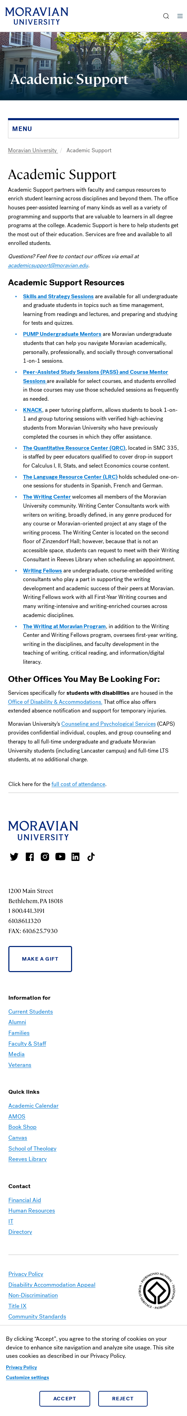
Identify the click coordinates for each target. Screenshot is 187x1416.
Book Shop (22, 1127)
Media (16, 1054)
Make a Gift (40, 958)
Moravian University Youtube (60, 857)
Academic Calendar (33, 1106)
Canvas (17, 1138)
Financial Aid (24, 1200)
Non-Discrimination (33, 1295)
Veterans (19, 1065)
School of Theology (32, 1149)
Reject (123, 1398)
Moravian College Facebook (29, 857)
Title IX (17, 1306)
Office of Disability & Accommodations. (55, 702)
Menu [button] (180, 16)
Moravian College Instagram (45, 857)
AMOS (16, 1117)
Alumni (17, 1022)
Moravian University (33, 150)
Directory (20, 1232)
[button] (166, 16)
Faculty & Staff (27, 1044)
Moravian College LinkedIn (75, 857)
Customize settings (27, 1377)
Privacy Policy (21, 1367)
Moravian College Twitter (14, 857)
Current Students (30, 1012)
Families (19, 1033)
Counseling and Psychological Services (108, 724)
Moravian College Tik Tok (91, 857)
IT (10, 1221)
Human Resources (31, 1211)
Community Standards (37, 1317)
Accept (65, 1398)
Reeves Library (27, 1159)
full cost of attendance (78, 784)
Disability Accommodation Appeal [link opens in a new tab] (51, 1285)
